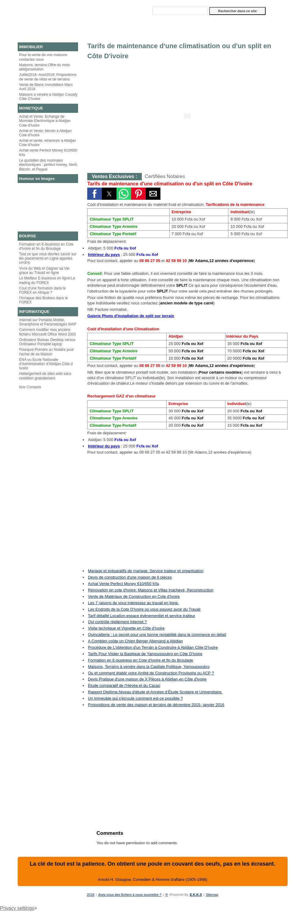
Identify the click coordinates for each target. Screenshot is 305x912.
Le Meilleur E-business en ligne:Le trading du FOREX (47, 280)
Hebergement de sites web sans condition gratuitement (45, 376)
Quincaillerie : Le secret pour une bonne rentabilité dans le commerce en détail (157, 634)
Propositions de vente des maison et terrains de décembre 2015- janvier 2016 (156, 704)
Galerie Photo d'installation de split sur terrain (130, 316)
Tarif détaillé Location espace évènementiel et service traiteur (141, 615)
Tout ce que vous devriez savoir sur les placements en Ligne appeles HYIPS (48, 258)
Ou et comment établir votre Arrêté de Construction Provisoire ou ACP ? (151, 673)
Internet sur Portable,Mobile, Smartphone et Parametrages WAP (48, 322)
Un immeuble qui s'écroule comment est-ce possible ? (135, 698)
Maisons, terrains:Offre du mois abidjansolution (44, 67)
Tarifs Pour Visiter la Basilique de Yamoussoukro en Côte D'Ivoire (145, 654)
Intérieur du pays (104, 254)
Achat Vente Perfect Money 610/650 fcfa (123, 583)
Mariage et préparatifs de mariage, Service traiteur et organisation (145, 571)
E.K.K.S (196, 894)
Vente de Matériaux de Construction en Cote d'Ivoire (134, 596)
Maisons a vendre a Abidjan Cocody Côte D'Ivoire (48, 96)
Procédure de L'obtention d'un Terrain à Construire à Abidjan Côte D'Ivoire (153, 647)
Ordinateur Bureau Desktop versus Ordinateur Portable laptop (47, 342)
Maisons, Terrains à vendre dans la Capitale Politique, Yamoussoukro (149, 666)
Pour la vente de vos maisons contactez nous (43, 57)
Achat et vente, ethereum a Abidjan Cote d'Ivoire (47, 142)
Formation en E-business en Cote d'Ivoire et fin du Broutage (46, 246)
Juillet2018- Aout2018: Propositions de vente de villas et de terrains (48, 77)
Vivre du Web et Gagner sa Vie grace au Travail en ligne (44, 270)
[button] (94, 194)
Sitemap (212, 894)
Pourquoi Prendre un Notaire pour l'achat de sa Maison (46, 351)
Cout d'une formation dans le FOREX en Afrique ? (42, 290)
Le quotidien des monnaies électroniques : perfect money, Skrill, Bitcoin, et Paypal (48, 164)
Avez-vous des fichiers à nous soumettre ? (129, 894)
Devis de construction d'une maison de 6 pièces (130, 577)
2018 (90, 894)
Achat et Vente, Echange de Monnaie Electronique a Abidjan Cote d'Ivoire (45, 120)
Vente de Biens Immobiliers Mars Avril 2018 (46, 87)
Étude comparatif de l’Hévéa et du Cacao (124, 685)
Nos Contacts (30, 387)
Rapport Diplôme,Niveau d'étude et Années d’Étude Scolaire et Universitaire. (155, 692)
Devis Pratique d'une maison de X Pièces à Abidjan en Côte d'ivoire (147, 679)
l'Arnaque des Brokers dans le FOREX (43, 300)
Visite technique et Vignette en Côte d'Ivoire (126, 628)
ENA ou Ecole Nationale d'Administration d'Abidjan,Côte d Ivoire (46, 364)
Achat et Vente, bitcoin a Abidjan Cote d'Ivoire (45, 133)
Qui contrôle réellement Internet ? (117, 621)
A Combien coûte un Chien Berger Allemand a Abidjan (135, 641)
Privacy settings (17, 908)
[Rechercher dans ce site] (180, 11)
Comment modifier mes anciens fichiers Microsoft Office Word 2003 (47, 332)
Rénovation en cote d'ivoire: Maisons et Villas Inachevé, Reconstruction (150, 590)
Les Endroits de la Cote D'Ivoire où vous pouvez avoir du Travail (144, 609)
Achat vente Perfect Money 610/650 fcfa (48, 152)
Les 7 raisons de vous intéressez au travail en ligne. (133, 603)
